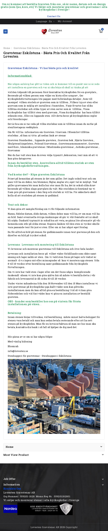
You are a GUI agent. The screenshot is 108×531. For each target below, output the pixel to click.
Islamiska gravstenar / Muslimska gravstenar (47, 146)
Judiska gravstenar (86, 146)
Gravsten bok (65, 140)
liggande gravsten (45, 140)
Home (10, 446)
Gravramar (14, 150)
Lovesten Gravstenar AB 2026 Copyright (54, 527)
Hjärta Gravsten (84, 140)
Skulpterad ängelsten (20, 143)
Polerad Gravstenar (46, 143)
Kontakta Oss (12, 488)
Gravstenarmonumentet (73, 143)
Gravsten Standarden (20, 140)
